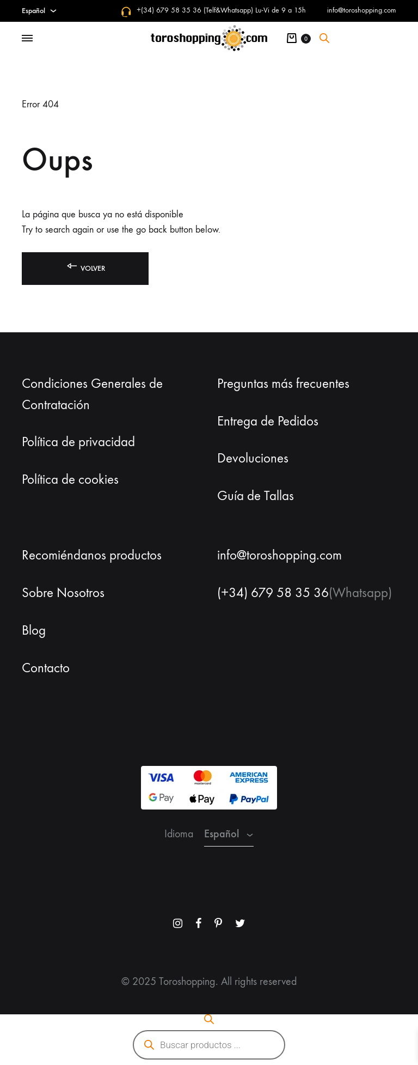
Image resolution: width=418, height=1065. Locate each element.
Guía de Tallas (255, 496)
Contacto (46, 668)
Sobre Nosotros (63, 593)
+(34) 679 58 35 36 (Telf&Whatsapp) (195, 10)
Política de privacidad (78, 442)
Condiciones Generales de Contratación (92, 394)
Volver (85, 266)
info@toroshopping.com (361, 10)
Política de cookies (70, 479)
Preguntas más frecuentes (283, 383)
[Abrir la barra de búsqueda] (324, 38)
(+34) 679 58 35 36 (273, 593)
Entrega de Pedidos (267, 421)
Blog (34, 630)
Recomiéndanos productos (92, 555)
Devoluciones (252, 458)
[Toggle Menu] (27, 39)
